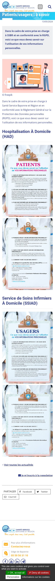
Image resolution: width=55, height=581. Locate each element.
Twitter (41, 491)
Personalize (13, 577)
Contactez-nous (20, 546)
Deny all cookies (39, 572)
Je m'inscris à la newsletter (37, 475)
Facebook (25, 491)
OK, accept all (15, 572)
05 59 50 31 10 (19, 555)
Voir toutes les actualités (18, 464)
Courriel (9, 496)
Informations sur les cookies (36, 577)
